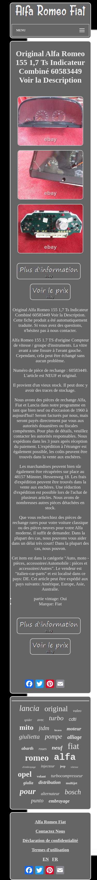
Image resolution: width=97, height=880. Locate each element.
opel (25, 774)
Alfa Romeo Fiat (50, 821)
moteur (74, 728)
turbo (56, 718)
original (56, 708)
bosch (73, 792)
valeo (77, 711)
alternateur (50, 793)
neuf (57, 747)
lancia (29, 708)
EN (46, 859)
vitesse (74, 766)
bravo (58, 730)
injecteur (48, 766)
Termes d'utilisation (50, 849)
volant (41, 776)
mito (26, 727)
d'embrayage (29, 767)
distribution (50, 782)
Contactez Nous (50, 831)
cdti (73, 719)
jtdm (44, 728)
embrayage (59, 801)
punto (37, 800)
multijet (71, 783)
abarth (27, 748)
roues (43, 749)
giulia (28, 783)
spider (28, 720)
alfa (65, 757)
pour (28, 791)
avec (40, 720)
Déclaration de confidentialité (50, 840)
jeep (62, 766)
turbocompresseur (67, 775)
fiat (73, 746)
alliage (74, 737)
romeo (37, 757)
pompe (53, 736)
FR (55, 859)
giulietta (29, 736)
